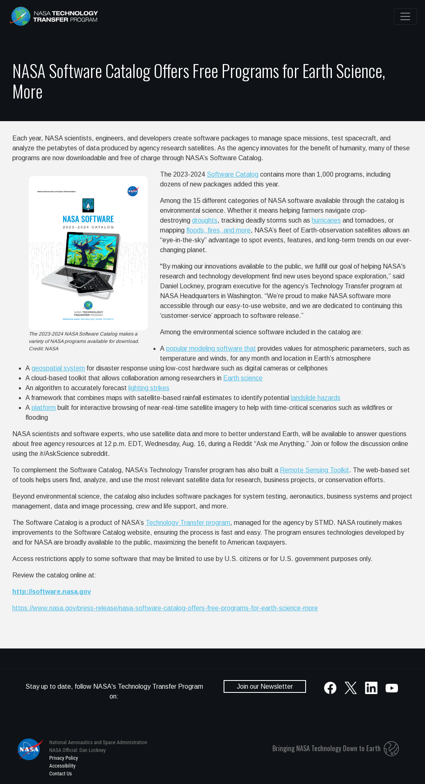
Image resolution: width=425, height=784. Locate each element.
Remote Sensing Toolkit (314, 470)
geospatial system (58, 368)
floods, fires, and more (218, 230)
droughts (204, 220)
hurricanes (326, 220)
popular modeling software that (211, 348)
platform (44, 407)
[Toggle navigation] (405, 16)
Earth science (243, 378)
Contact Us (60, 773)
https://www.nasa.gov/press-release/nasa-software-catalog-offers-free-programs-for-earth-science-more (165, 608)
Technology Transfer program (188, 522)
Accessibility (62, 766)
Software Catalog (232, 174)
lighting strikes (148, 387)
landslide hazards (315, 397)
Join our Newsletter (265, 686)
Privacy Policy (63, 758)
